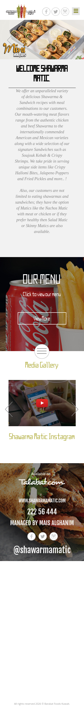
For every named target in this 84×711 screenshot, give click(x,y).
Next (74, 40)
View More (42, 318)
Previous (10, 40)
